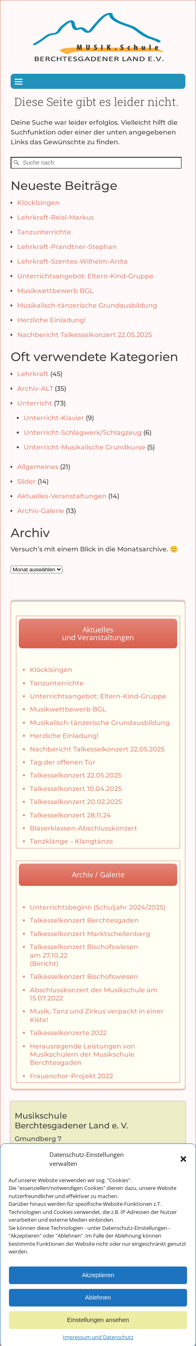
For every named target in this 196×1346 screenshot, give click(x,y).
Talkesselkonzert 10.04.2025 (76, 789)
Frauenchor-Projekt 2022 (71, 1076)
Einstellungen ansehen (98, 1334)
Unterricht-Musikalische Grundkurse (84, 447)
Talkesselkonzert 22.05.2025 (75, 775)
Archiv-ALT (35, 388)
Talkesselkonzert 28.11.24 (70, 815)
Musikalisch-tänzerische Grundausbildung (87, 305)
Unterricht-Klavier (54, 418)
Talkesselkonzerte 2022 (68, 1033)
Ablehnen (98, 1312)
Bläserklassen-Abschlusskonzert (83, 828)
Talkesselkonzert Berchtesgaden (84, 920)
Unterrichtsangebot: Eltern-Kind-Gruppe (85, 276)
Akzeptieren (98, 1289)
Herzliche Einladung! (51, 320)
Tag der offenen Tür (63, 762)
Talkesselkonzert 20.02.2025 (76, 802)
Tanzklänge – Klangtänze (71, 841)
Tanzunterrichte (44, 232)
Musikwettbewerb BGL (55, 291)
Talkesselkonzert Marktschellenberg (90, 934)
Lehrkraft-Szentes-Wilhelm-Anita (72, 261)
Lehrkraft (33, 374)
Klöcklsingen (38, 203)
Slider (26, 481)
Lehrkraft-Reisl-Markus (55, 217)
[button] (183, 1174)
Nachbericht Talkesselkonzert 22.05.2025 (84, 335)
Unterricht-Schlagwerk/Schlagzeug (83, 432)
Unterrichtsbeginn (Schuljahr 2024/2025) (97, 907)
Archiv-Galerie (40, 511)
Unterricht (34, 403)
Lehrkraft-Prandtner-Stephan (67, 247)
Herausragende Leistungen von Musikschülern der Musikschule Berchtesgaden (82, 1054)
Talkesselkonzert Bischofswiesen (84, 976)
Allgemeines (37, 467)
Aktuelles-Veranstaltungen (62, 496)
